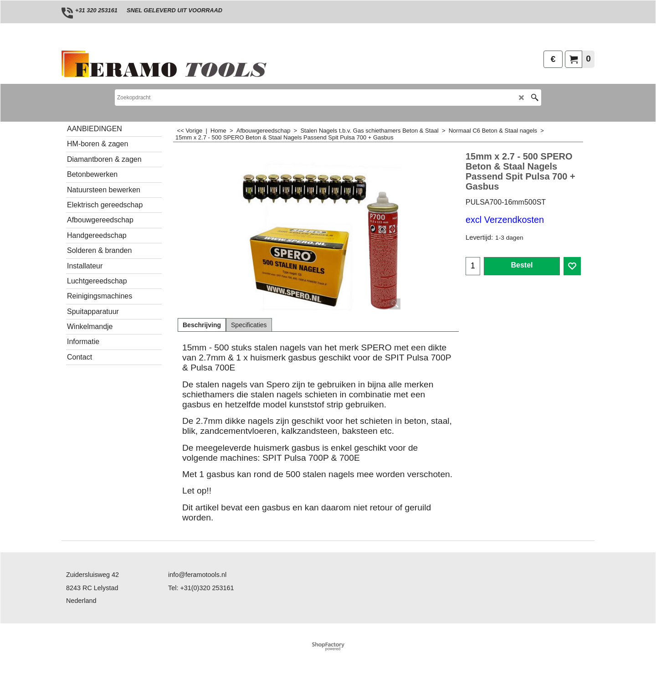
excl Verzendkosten (505, 220)
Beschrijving (202, 325)
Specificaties (249, 325)
